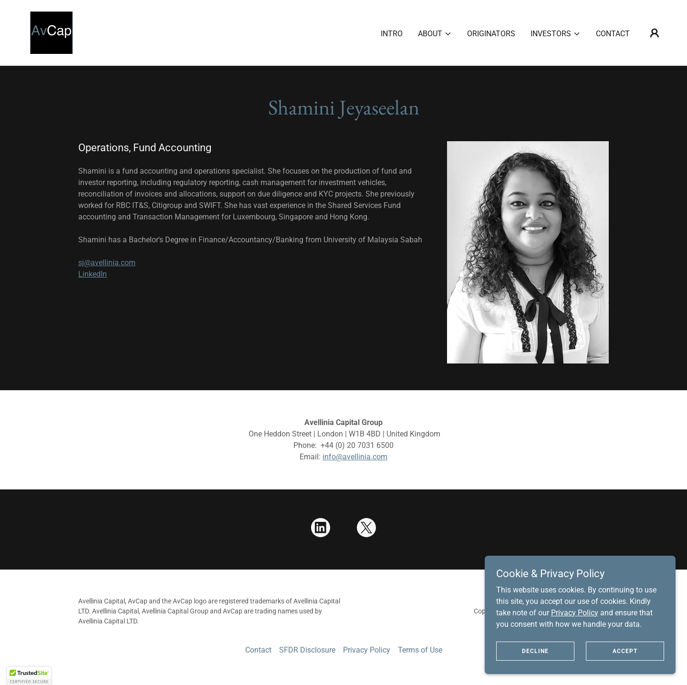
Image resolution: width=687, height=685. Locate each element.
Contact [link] (613, 33)
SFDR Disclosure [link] (307, 649)
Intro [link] (392, 33)
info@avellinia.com (355, 456)
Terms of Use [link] (420, 649)
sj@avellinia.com (106, 262)
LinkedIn (92, 274)
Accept (625, 650)
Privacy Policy (574, 612)
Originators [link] (491, 33)
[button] (435, 34)
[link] (51, 32)
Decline (535, 650)
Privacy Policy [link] (366, 649)
